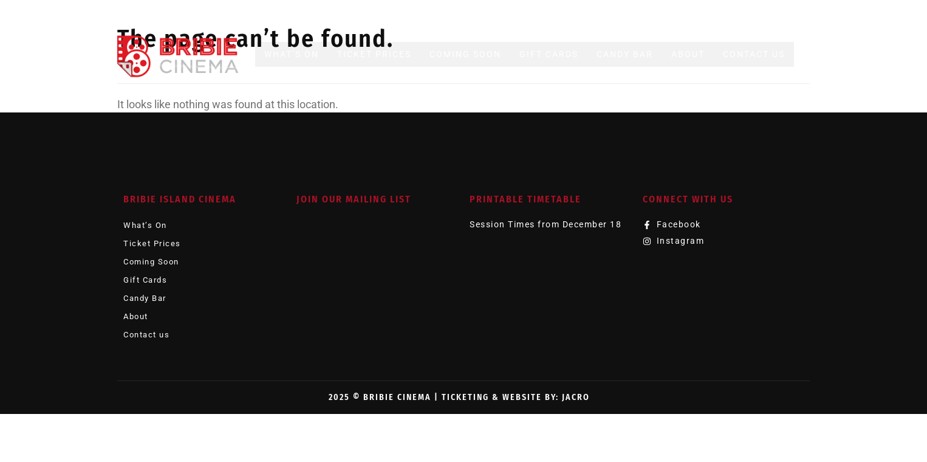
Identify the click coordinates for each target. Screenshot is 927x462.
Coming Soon (465, 54)
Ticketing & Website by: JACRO (516, 397)
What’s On (291, 54)
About (688, 54)
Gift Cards (548, 54)
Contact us (754, 54)
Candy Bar (625, 54)
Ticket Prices (374, 54)
